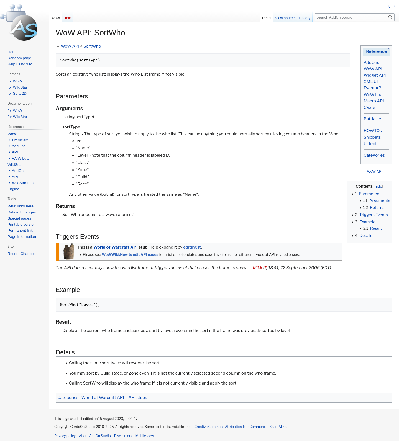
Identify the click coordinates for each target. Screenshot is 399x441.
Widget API (375, 75)
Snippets (372, 137)
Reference (376, 51)
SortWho (92, 46)
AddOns (371, 62)
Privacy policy (65, 436)
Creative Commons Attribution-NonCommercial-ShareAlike (240, 427)
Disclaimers (123, 436)
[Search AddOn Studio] (355, 17)
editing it (192, 247)
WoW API (373, 68)
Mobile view (144, 436)
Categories (374, 155)
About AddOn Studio (95, 436)
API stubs (138, 397)
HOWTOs (373, 130)
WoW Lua (373, 94)
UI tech (370, 143)
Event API (373, 88)
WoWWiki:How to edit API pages (130, 254)
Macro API (374, 101)
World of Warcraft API (115, 247)
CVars (369, 107)
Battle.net (373, 119)
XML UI (371, 81)
